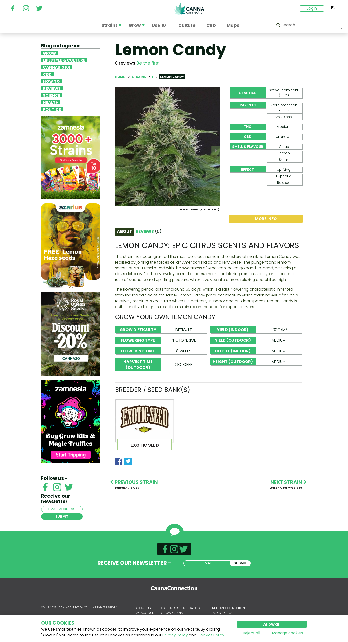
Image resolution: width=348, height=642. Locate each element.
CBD (47, 74)
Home (120, 76)
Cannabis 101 (56, 67)
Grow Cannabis (174, 614)
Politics (52, 109)
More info (266, 242)
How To (51, 81)
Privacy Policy (175, 635)
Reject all (251, 633)
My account (145, 614)
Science (51, 95)
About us (143, 610)
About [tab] (124, 255)
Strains (139, 76)
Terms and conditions (228, 610)
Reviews (52, 88)
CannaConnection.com (189, 8)
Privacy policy (221, 614)
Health (50, 102)
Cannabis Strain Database (182, 610)
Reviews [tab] (148, 255)
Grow (49, 53)
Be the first (148, 63)
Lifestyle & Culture (64, 60)
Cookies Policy (210, 635)
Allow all (272, 624)
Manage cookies (287, 633)
